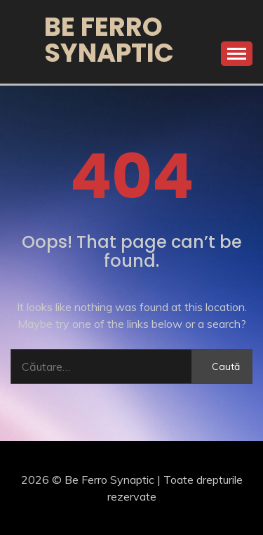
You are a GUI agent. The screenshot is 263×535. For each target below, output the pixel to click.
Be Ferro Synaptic (109, 39)
